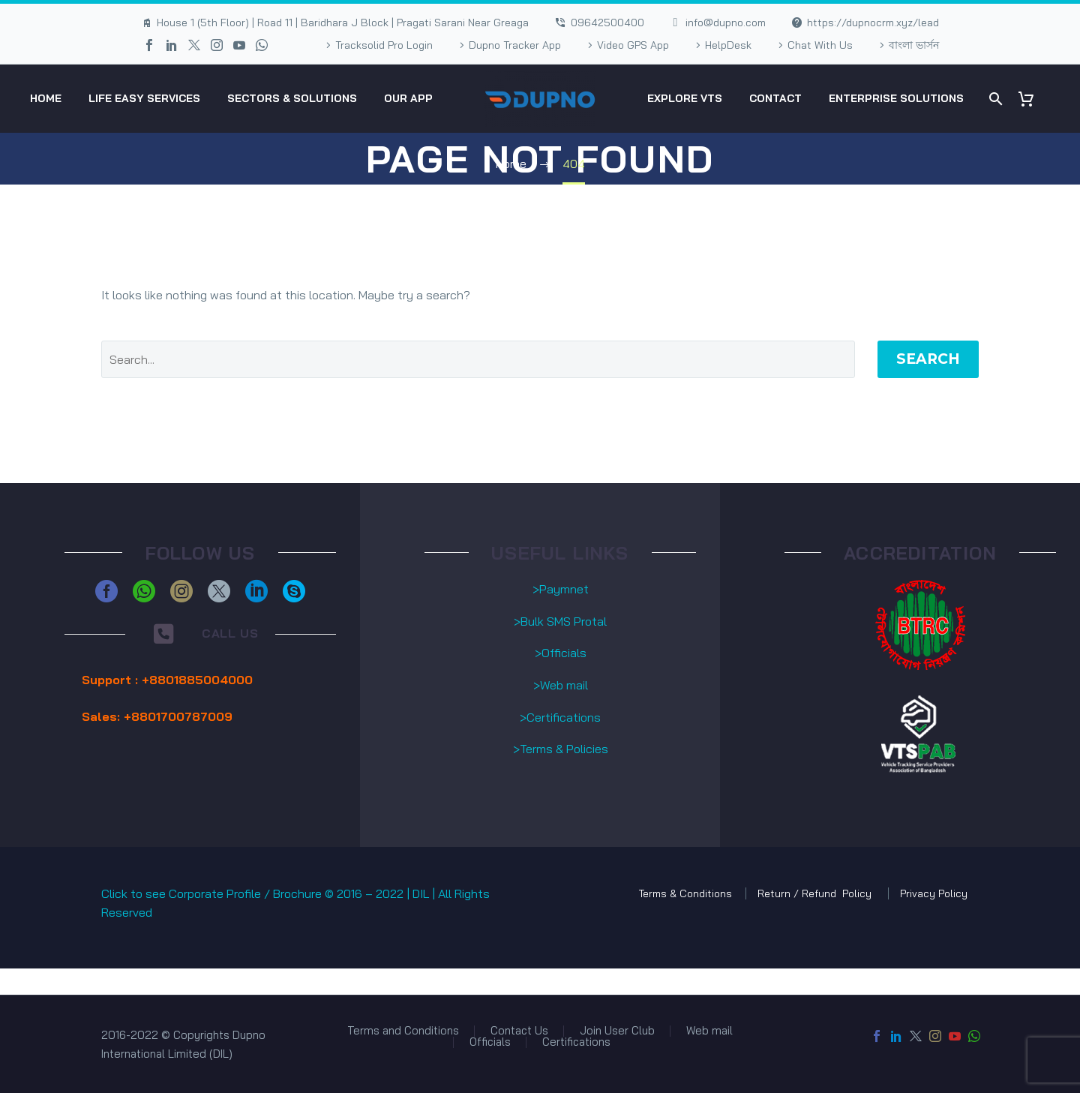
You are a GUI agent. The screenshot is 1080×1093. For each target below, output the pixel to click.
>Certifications (560, 717)
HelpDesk (728, 45)
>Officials (560, 652)
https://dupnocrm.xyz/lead (873, 22)
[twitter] (219, 591)
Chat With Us (820, 45)
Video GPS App (633, 45)
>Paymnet (560, 588)
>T (519, 748)
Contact (775, 98)
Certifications (576, 1042)
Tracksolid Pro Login (384, 45)
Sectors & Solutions (292, 98)
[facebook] (106, 591)
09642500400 (607, 22)
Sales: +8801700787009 (157, 716)
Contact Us (519, 1031)
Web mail (709, 1031)
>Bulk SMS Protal (560, 621)
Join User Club (617, 1031)
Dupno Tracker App (515, 45)
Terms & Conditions (685, 893)
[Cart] (1031, 98)
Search (928, 359)
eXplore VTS (684, 98)
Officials (490, 1042)
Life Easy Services (144, 98)
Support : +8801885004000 (167, 679)
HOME (46, 98)
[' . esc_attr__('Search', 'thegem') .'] (478, 359)
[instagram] (181, 591)
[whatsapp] (144, 591)
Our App (408, 98)
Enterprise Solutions (896, 98)
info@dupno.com (726, 22)
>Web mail (560, 684)
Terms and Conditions (403, 1031)
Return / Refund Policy (816, 893)
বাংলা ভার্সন (914, 45)
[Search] (994, 98)
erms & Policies (567, 748)
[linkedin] (256, 591)
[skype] (294, 591)
